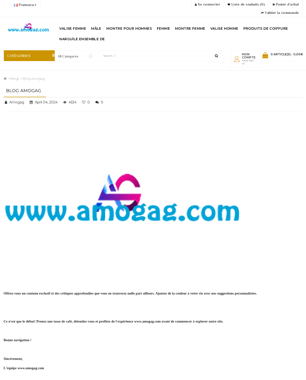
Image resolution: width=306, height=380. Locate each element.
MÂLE (96, 28)
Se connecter (207, 4)
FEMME (163, 28)
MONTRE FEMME (190, 28)
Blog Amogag (34, 78)
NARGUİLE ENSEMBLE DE (82, 39)
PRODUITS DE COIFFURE (265, 28)
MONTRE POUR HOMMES (129, 28)
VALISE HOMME (224, 28)
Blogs (15, 78)
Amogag (16, 102)
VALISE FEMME (72, 28)
